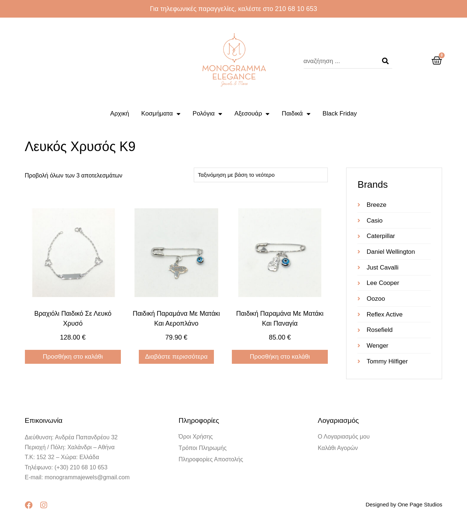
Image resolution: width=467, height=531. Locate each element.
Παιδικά (296, 114)
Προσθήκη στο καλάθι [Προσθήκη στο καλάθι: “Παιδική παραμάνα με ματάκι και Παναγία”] (280, 356)
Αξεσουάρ (252, 114)
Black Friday (340, 113)
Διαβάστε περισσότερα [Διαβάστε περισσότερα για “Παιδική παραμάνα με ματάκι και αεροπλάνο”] (176, 356)
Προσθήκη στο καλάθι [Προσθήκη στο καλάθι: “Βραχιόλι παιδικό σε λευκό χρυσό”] (73, 356)
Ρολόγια (207, 114)
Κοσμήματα (161, 114)
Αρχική (119, 113)
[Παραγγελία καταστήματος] (261, 175)
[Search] (385, 61)
